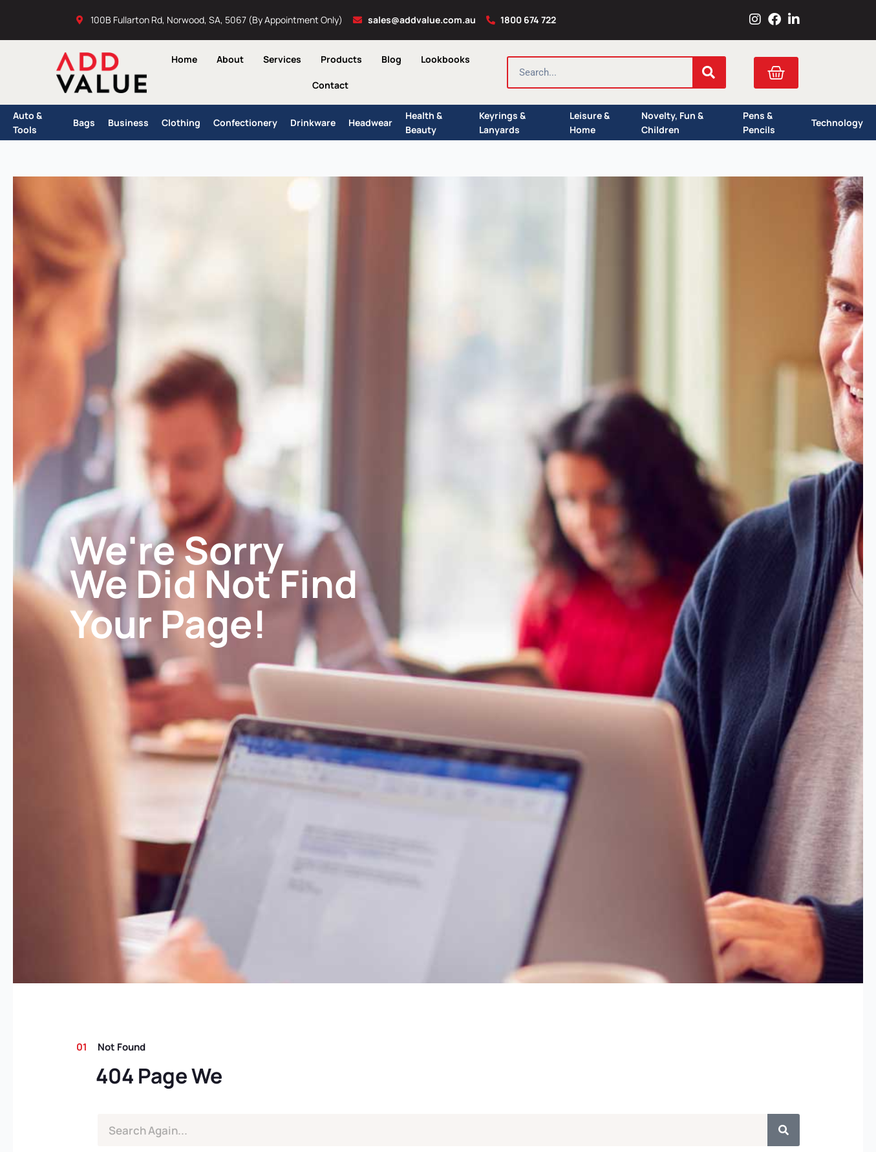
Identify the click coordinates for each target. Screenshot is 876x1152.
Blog (391, 59)
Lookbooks (445, 59)
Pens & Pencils (759, 122)
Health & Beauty (423, 122)
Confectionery (245, 122)
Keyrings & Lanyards (502, 122)
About (230, 59)
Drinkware (313, 122)
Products (341, 59)
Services (282, 59)
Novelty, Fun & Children (672, 122)
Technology (837, 122)
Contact (330, 85)
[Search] (708, 72)
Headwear (370, 122)
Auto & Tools (27, 122)
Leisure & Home (590, 122)
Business (128, 122)
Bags (84, 122)
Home (184, 59)
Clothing (181, 122)
